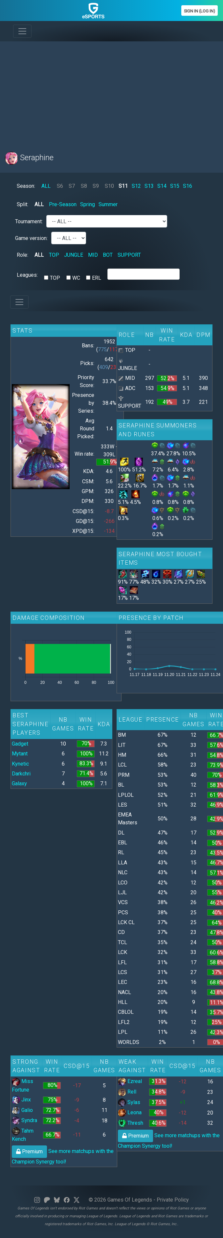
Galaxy (19, 783)
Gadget (20, 744)
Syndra (24, 1120)
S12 (136, 186)
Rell (127, 1092)
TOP (54, 255)
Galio (22, 1110)
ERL (96, 278)
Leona (130, 1112)
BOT (108, 255)
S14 (162, 186)
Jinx (21, 1100)
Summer (108, 204)
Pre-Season (63, 204)
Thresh (130, 1123)
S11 (123, 186)
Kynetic (20, 764)
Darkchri (21, 774)
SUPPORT (129, 255)
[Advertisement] (107, 93)
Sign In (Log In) (199, 11)
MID (93, 255)
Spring (87, 204)
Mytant (20, 753)
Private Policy (173, 1200)
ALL (46, 186)
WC (76, 278)
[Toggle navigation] (22, 31)
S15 (174, 186)
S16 (187, 186)
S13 (149, 186)
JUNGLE (73, 255)
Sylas (129, 1102)
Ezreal (130, 1081)
